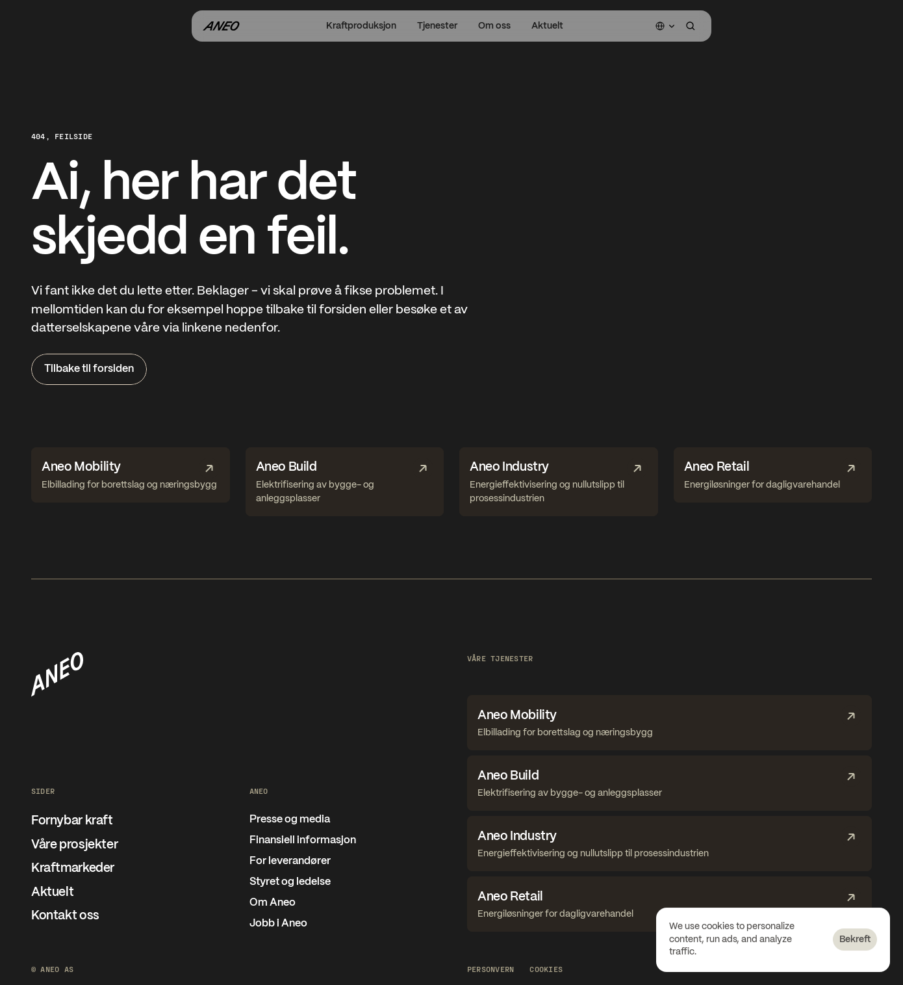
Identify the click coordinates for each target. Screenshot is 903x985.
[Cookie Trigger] (546, 969)
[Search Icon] (690, 26)
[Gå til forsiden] (221, 26)
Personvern (490, 968)
